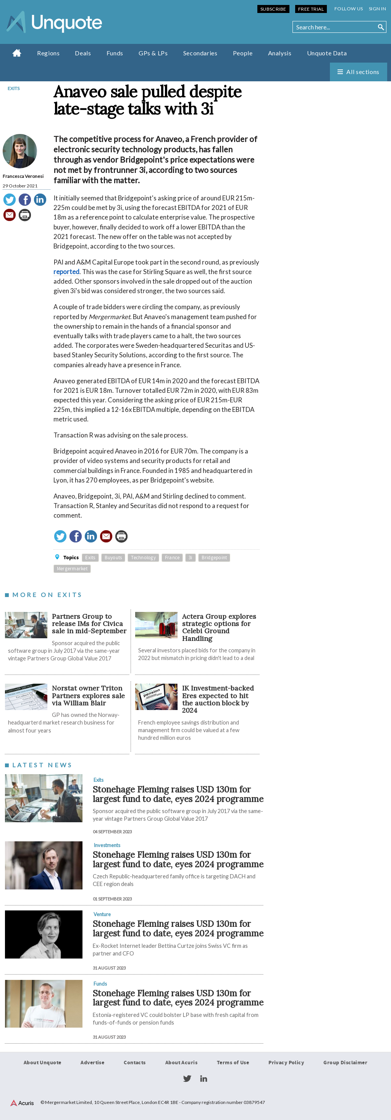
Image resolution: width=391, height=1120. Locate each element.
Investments (107, 845)
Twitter (187, 1078)
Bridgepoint (214, 558)
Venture (102, 914)
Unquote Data (327, 52)
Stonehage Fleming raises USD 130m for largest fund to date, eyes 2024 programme (178, 794)
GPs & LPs (153, 52)
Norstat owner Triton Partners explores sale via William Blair (88, 695)
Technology (143, 558)
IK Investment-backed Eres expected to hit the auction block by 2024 (218, 699)
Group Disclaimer (345, 1063)
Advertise (92, 1063)
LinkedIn (203, 1078)
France (172, 558)
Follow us (348, 8)
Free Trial (311, 9)
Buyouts (113, 558)
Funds (115, 52)
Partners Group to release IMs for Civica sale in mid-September (89, 624)
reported (66, 272)
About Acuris (181, 1063)
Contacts (134, 1063)
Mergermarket (72, 569)
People (243, 52)
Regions (48, 52)
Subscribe (273, 9)
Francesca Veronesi (23, 176)
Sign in (377, 8)
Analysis (280, 52)
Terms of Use (233, 1063)
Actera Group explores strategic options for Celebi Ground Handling (219, 627)
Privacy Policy (286, 1063)
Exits (13, 88)
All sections (363, 71)
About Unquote (42, 1063)
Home (17, 52)
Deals (83, 52)
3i (190, 558)
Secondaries (200, 52)
